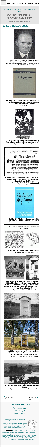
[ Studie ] (24, 408)
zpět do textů (9, 397)
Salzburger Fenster (30, 144)
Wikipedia (26, 105)
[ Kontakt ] (22, 413)
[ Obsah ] (17, 411)
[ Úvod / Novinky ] (17, 408)
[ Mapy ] (22, 411)
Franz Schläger (25, 288)
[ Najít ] (16, 413)
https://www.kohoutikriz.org (26, 439)
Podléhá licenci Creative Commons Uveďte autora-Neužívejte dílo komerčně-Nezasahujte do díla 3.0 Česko (19, 431)
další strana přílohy (32, 398)
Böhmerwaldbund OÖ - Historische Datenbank (26, 389)
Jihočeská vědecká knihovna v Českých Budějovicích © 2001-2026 (14, 420)
